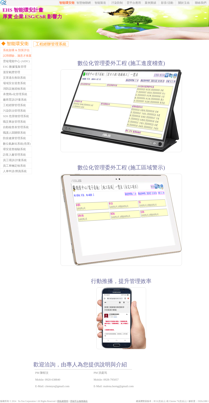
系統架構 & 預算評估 (14, 50)
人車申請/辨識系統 (13, 171)
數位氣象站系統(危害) (15, 143)
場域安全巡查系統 (13, 83)
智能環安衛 (67, 3)
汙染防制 (117, 2)
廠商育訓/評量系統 (13, 99)
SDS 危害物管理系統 (14, 116)
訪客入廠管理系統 (13, 154)
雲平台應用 (134, 2)
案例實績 (150, 2)
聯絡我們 (200, 2)
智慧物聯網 (83, 2)
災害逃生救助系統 (13, 77)
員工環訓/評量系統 (13, 160)
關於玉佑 (184, 2)
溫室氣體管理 (10, 72)
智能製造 (100, 2)
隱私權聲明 (62, 401)
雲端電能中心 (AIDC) (15, 61)
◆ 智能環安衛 (14, 43)
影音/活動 (167, 2)
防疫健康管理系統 (13, 138)
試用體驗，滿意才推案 (16, 55)
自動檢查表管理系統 (14, 127)
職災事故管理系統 (13, 121)
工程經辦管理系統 (13, 105)
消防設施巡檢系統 (13, 88)
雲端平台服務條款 (79, 401)
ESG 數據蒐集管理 (13, 66)
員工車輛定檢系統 (13, 165)
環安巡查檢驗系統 (13, 149)
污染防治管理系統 (13, 110)
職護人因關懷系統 (13, 132)
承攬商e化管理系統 (13, 94)
